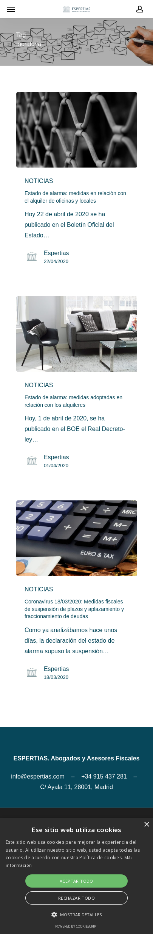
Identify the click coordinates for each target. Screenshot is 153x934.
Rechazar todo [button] (76, 898)
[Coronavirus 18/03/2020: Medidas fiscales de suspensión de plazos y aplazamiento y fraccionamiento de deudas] (76, 538)
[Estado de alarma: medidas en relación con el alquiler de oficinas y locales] (76, 130)
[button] (76, 914)
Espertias (56, 253)
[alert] (76, 876)
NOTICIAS (39, 181)
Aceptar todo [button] (76, 881)
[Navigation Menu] (11, 9)
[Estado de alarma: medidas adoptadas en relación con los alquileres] (76, 334)
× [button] (146, 825)
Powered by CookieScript (76, 926)
